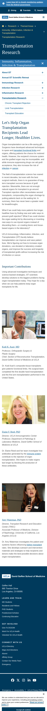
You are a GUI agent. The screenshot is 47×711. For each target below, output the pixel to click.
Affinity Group (7, 657)
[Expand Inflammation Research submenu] (42, 92)
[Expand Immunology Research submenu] (42, 82)
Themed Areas (26, 26)
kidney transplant (34, 545)
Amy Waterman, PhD (11, 520)
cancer (15, 168)
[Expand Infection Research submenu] (42, 87)
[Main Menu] (43, 17)
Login (36, 695)
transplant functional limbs (25, 150)
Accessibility (19, 690)
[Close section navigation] (42, 63)
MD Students (7, 602)
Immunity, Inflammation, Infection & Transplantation (17, 31)
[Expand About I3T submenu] (42, 72)
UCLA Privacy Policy (35, 690)
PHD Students (7, 609)
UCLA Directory (8, 646)
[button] (25, 10)
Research (12, 26)
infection (5, 168)
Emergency (6, 664)
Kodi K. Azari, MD (10, 347)
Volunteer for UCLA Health (12, 635)
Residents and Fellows (10, 606)
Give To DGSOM (8, 628)
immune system (34, 454)
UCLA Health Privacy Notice (19, 695)
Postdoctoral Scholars (10, 613)
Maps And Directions (10, 650)
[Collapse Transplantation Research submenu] (42, 98)
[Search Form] (38, 10)
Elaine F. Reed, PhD (11, 432)
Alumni (4, 654)
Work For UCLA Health (11, 631)
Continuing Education (10, 617)
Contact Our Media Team (11, 661)
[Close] (43, 700)
